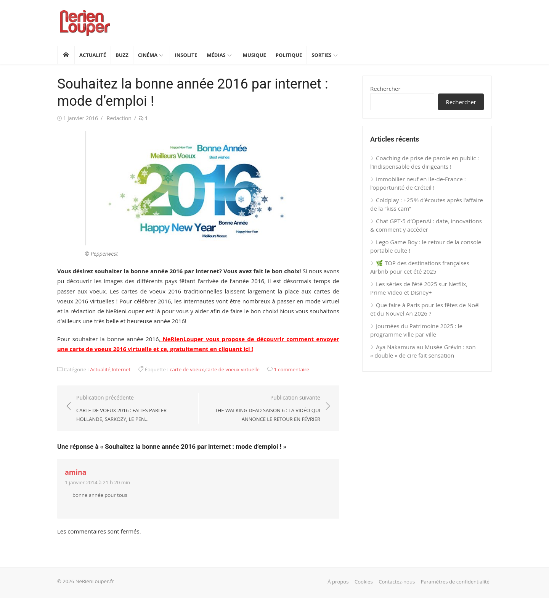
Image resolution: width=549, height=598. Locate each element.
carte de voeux (187, 369)
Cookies (364, 581)
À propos (337, 581)
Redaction (119, 118)
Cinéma (148, 55)
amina (76, 472)
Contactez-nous (397, 581)
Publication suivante (263, 409)
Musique (254, 55)
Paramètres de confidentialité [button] (455, 581)
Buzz (122, 55)
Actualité (92, 55)
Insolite (186, 55)
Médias (216, 55)
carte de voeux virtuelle (232, 369)
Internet (121, 369)
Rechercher (385, 88)
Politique (289, 55)
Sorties (321, 55)
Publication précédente (133, 409)
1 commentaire (291, 369)
